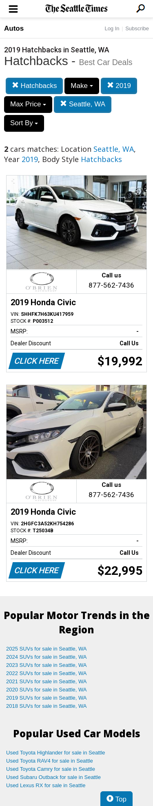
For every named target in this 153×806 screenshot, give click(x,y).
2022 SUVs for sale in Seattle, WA (46, 673)
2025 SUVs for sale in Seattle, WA (46, 649)
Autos (14, 28)
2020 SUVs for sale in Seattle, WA (46, 690)
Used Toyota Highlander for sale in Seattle (55, 753)
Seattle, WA (82, 104)
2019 (119, 86)
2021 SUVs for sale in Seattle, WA (46, 681)
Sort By (24, 123)
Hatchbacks (34, 86)
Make (82, 86)
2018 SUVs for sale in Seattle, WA (46, 706)
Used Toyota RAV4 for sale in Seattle (49, 761)
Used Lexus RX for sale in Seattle (45, 785)
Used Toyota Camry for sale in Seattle (50, 769)
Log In (111, 28)
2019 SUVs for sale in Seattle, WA (46, 698)
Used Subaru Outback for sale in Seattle (53, 777)
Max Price (28, 104)
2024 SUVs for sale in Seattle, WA (46, 657)
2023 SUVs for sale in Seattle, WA (46, 665)
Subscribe (137, 28)
